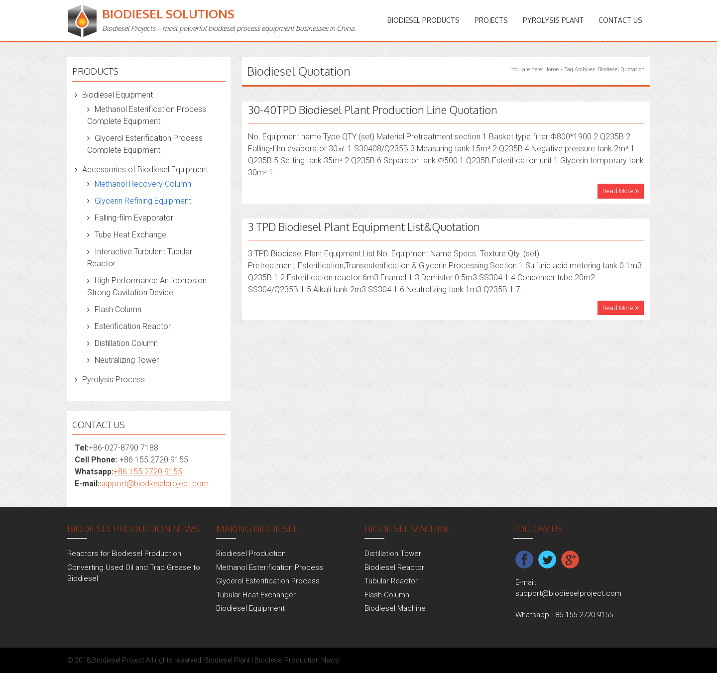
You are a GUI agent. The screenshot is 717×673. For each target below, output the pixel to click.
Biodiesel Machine (395, 608)
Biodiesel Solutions (168, 13)
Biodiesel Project (118, 660)
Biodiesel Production (251, 553)
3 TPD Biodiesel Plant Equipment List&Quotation (364, 226)
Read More (617, 191)
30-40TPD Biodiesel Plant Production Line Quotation (372, 109)
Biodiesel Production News (296, 660)
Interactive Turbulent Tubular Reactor (139, 257)
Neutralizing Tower (127, 360)
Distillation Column (126, 343)
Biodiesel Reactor (394, 567)
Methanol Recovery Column (143, 184)
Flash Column (118, 309)
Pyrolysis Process (113, 379)
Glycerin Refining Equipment (143, 201)
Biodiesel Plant (227, 660)
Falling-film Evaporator (134, 218)
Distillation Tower (392, 553)
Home (551, 69)
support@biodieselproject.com (154, 483)
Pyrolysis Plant (553, 20)
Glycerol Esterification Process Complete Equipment (145, 144)
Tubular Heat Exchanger (256, 594)
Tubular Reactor (391, 580)
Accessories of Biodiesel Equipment (145, 169)
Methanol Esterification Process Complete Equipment (146, 115)
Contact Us (620, 20)
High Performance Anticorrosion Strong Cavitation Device (147, 286)
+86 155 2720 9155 (148, 471)
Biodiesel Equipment (117, 95)
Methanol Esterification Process (269, 567)
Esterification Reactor (133, 326)
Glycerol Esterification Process (268, 580)
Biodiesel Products (423, 20)
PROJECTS (491, 20)
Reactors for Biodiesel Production (124, 553)
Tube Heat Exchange (130, 234)
